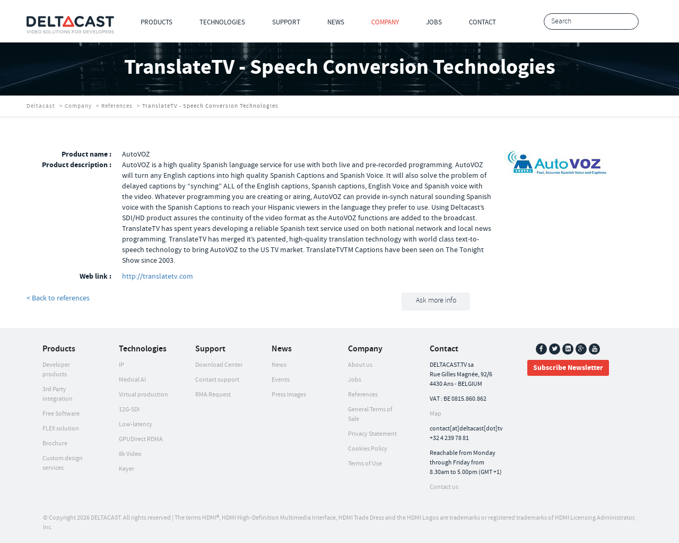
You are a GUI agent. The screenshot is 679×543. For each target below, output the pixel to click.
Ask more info (436, 301)
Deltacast (41, 106)
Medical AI (132, 380)
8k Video (130, 454)
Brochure (54, 443)
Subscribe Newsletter (568, 368)
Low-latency (135, 424)
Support (286, 22)
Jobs (434, 22)
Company (385, 22)
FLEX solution (60, 429)
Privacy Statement (372, 434)
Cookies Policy (367, 449)
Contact (482, 22)
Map (435, 414)
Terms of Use (365, 464)
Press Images (289, 395)
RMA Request (213, 395)
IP (121, 365)
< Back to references (58, 298)
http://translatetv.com (157, 276)
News (335, 22)
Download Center (218, 365)
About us (360, 365)
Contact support (217, 380)
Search (628, 22)
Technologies (222, 22)
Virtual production (143, 395)
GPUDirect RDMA (141, 439)
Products (156, 22)
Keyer (126, 469)
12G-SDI (129, 409)
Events (281, 380)
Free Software (61, 414)
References (117, 106)
